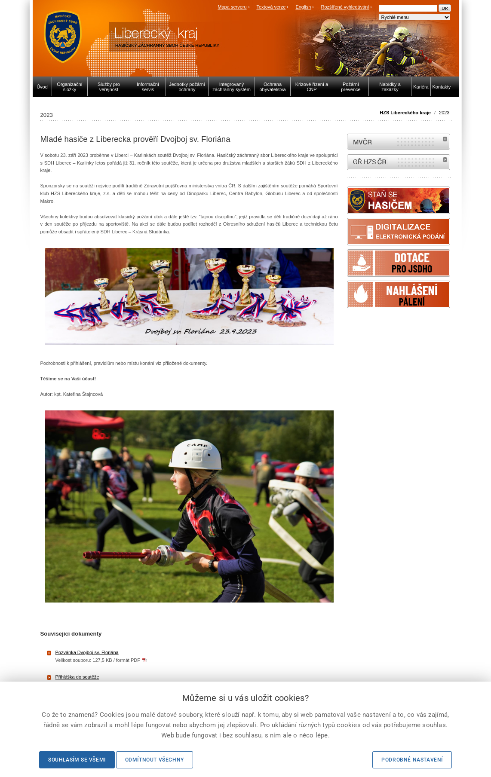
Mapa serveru (232, 6)
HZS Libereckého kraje (405, 112)
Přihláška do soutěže (77, 676)
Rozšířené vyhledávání (345, 6)
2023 (444, 112)
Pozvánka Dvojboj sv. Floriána (87, 652)
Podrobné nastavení (412, 760)
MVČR (398, 142)
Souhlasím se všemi (77, 760)
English (303, 6)
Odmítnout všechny (154, 760)
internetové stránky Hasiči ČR (398, 162)
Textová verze (270, 6)
